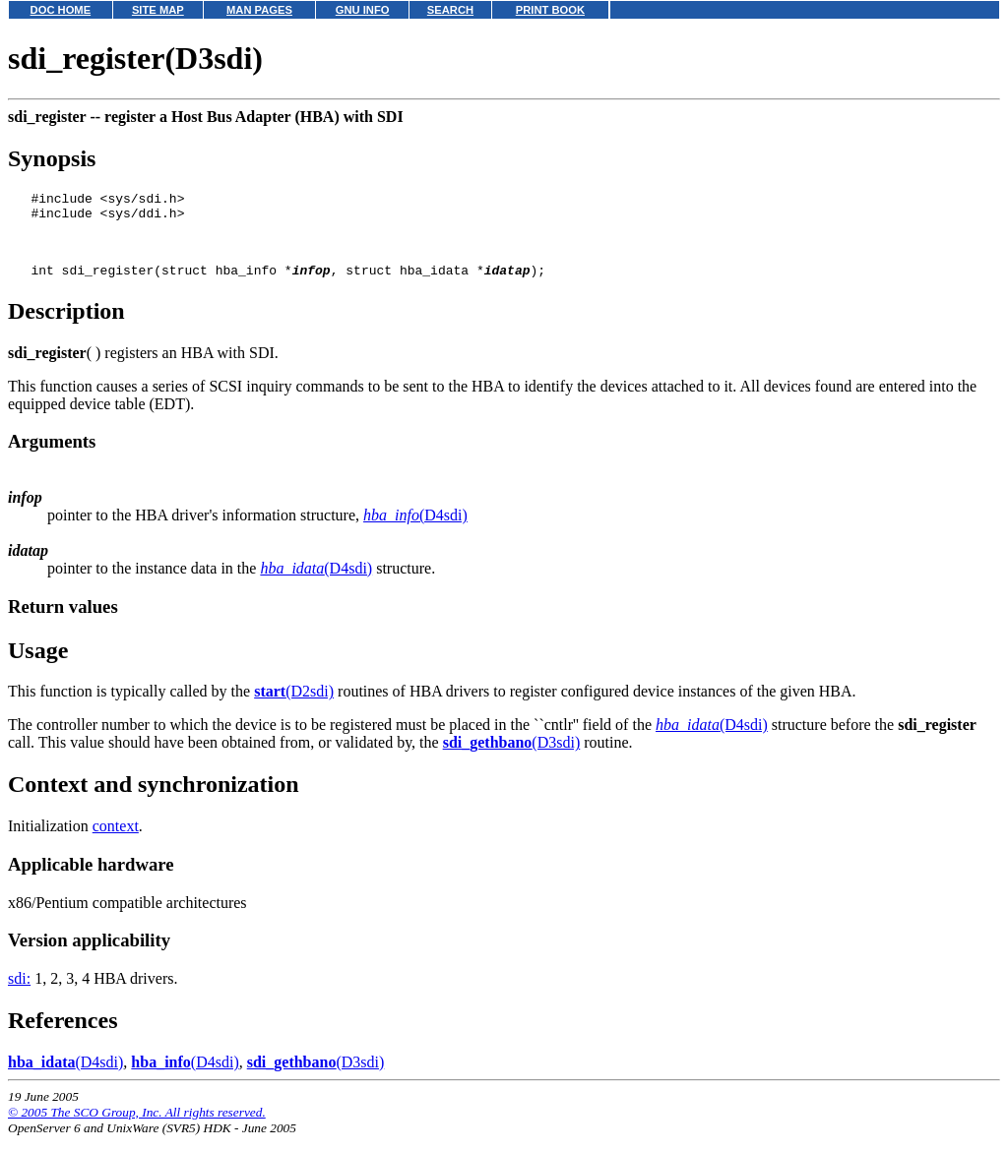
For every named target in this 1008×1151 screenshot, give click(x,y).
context (116, 840)
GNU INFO (363, 10)
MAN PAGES (259, 10)
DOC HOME (61, 10)
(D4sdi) (415, 529)
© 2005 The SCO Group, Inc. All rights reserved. (137, 1127)
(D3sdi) (512, 757)
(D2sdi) (294, 705)
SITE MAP (158, 10)
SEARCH (450, 10)
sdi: (19, 993)
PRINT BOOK (550, 10)
